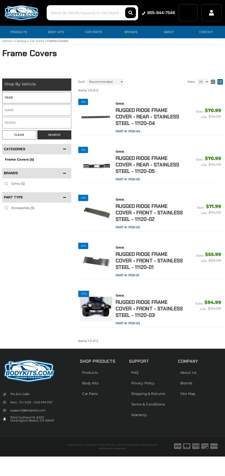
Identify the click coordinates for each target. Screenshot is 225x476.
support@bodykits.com (28, 410)
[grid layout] (213, 81)
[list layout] (220, 81)
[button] (92, 12)
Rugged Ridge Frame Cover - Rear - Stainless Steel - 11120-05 (147, 164)
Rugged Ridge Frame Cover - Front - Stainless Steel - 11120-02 (149, 212)
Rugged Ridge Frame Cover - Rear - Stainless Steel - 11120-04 (147, 116)
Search (54, 134)
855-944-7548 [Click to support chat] (158, 13)
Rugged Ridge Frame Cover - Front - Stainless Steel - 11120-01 (149, 260)
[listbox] (36, 97)
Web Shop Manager (112, 448)
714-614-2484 (20, 394)
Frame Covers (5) (19, 159)
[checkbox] (6, 183)
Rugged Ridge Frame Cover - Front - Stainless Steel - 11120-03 (149, 308)
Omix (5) (18, 184)
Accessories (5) (22, 208)
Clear (19, 134)
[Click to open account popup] (211, 12)
